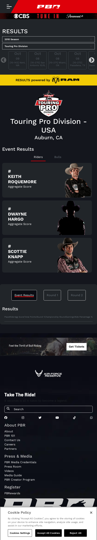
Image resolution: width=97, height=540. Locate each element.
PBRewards (12, 493)
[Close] (91, 515)
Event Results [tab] (24, 295)
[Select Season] (48, 39)
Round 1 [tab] (52, 295)
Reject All (75, 536)
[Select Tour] (48, 46)
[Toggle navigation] (9, 6)
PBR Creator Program (19, 479)
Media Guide (13, 475)
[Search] (52, 409)
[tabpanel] (48, 219)
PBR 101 (9, 435)
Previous (3, 60)
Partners (10, 448)
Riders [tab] (38, 157)
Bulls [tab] (57, 157)
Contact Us (12, 440)
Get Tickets (76, 346)
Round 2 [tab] (77, 295)
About (8, 431)
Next (91, 60)
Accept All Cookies (48, 536)
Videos (9, 471)
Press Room (12, 466)
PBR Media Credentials (20, 462)
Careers (9, 444)
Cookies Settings (20, 536)
